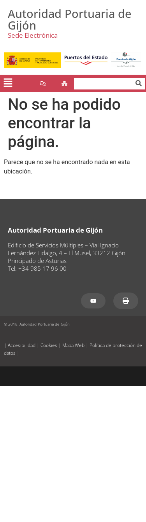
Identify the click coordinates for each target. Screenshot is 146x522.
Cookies (48, 345)
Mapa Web (73, 345)
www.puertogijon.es (31, 190)
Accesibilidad (21, 345)
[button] (8, 83)
